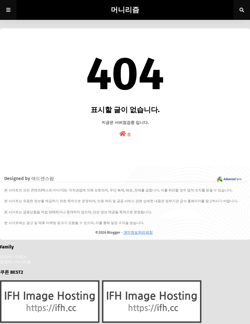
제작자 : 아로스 (13, 256)
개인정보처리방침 (138, 232)
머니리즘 (125, 10)
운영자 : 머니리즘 (15, 262)
